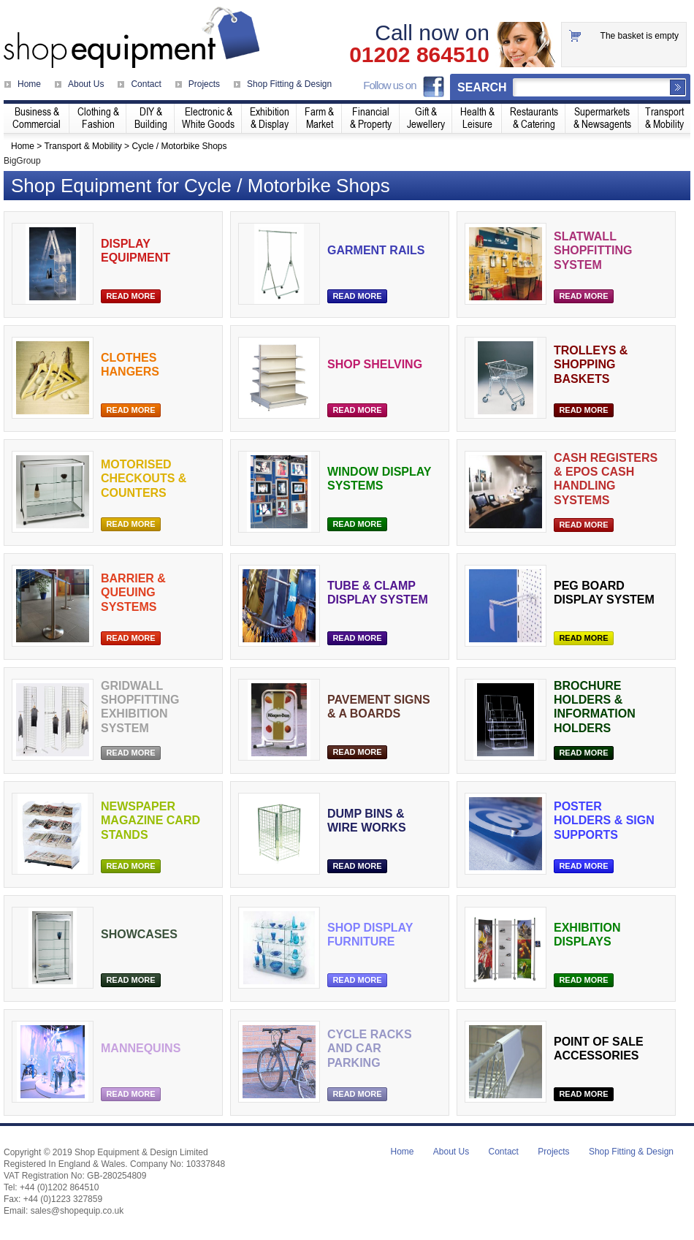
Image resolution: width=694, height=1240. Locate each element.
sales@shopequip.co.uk (77, 1211)
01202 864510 (419, 55)
